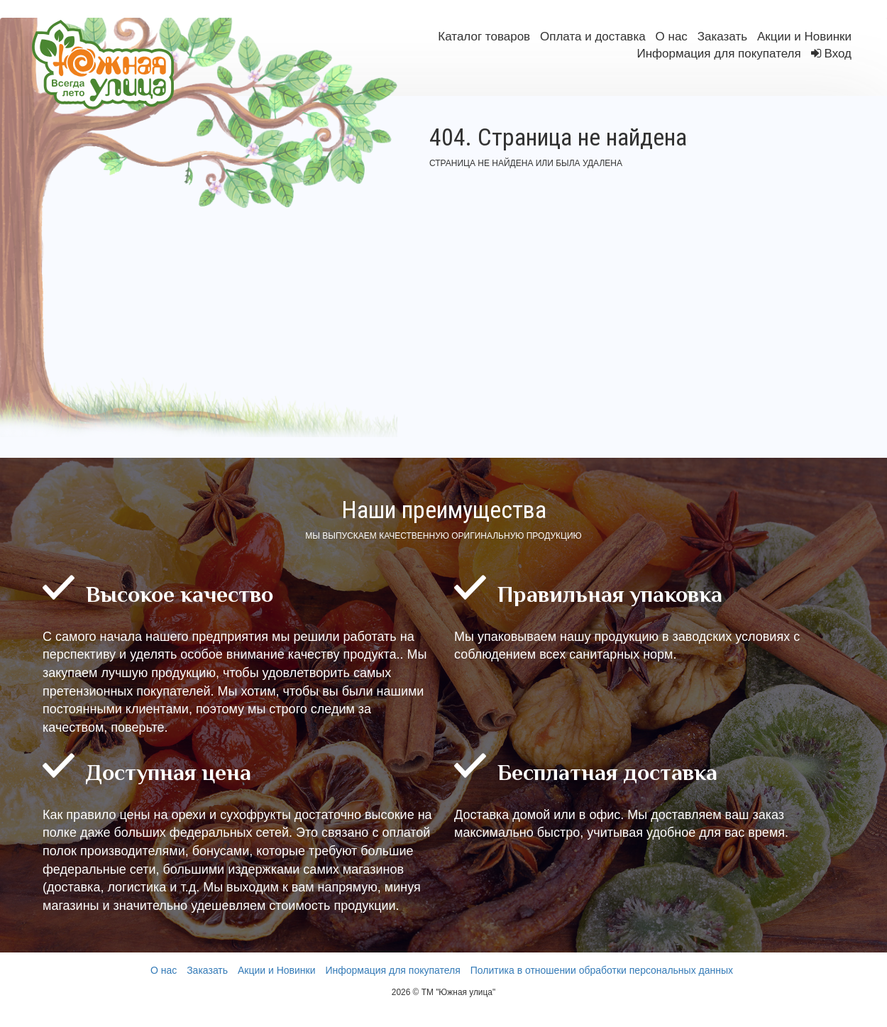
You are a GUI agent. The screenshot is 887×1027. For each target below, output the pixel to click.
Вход (838, 53)
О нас (672, 36)
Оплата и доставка (593, 36)
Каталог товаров (484, 36)
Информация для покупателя (718, 53)
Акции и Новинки (804, 36)
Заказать (722, 36)
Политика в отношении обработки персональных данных (601, 970)
